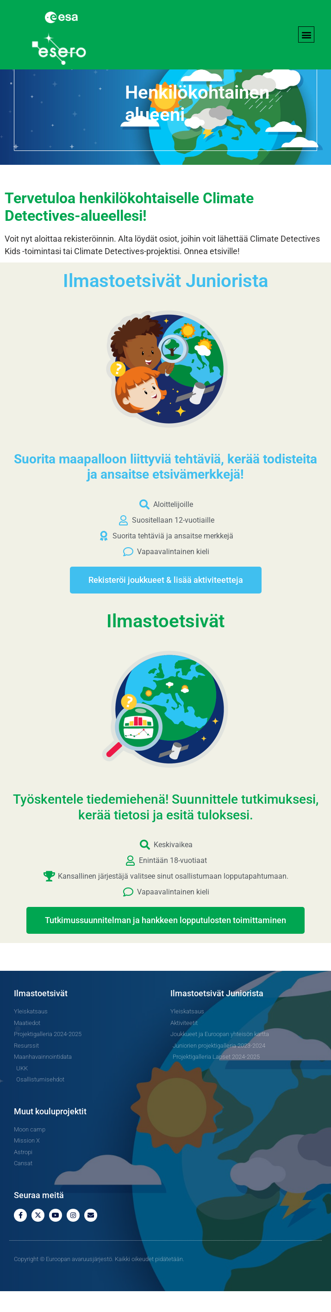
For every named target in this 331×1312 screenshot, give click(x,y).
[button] (306, 34)
